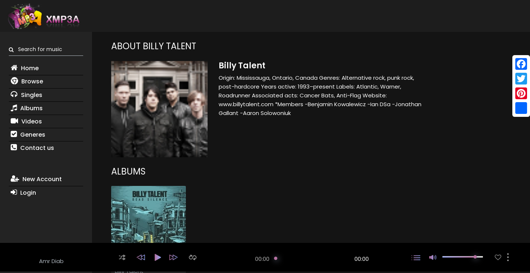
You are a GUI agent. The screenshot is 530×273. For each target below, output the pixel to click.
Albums (27, 108)
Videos (26, 121)
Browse (27, 81)
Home (25, 68)
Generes (28, 134)
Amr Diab (51, 261)
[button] (122, 257)
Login (23, 192)
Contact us (32, 148)
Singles (26, 95)
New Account (36, 179)
